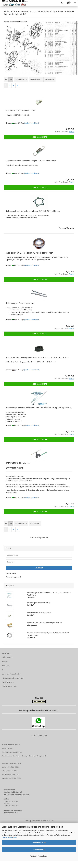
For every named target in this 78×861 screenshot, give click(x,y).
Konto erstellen (11, 573)
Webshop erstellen (31, 821)
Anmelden (39, 568)
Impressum (6, 665)
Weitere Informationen (39, 856)
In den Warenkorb (39, 137)
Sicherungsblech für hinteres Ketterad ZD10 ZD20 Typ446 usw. (33, 211)
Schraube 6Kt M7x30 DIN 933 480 (20, 110)
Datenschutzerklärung (9, 837)
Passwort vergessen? (13, 577)
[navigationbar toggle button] (75, 3)
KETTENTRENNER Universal (18, 463)
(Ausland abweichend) (31, 123)
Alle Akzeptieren (39, 842)
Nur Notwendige (39, 850)
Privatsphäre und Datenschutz (12, 678)
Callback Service (7, 682)
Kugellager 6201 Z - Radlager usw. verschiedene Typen (29, 253)
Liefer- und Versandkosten (11, 674)
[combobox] (21, 79)
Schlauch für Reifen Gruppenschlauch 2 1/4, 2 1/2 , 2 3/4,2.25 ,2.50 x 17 (37, 357)
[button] (6, 79)
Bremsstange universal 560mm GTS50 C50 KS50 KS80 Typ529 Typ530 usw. (39, 408)
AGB (3, 670)
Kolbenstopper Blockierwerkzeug (20, 303)
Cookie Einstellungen (9, 686)
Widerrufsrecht (7, 657)
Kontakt (4, 661)
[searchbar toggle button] (62, 3)
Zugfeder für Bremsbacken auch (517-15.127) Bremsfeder (31, 161)
